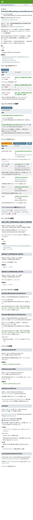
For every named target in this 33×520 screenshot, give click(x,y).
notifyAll (17, 212)
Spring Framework (27, 1)
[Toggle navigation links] (2, 2)
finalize (16, 210)
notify (11, 212)
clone (3, 210)
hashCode (4, 212)
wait (3, 213)
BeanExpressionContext (22, 168)
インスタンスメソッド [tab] (20, 143)
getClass (23, 210)
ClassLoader (6, 126)
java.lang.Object (6, 14)
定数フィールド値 (7, 249)
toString (25, 212)
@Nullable (27, 124)
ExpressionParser (21, 179)
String (4, 79)
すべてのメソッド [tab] (6, 143)
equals (9, 210)
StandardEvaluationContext (11, 458)
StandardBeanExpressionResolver (12, 115)
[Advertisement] (15, 485)
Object (9, 25)
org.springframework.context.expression (12, 5)
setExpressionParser (21, 177)
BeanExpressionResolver (10, 19)
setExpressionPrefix (21, 187)
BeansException (11, 416)
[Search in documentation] (23, 5)
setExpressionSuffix (21, 196)
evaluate (17, 164)
